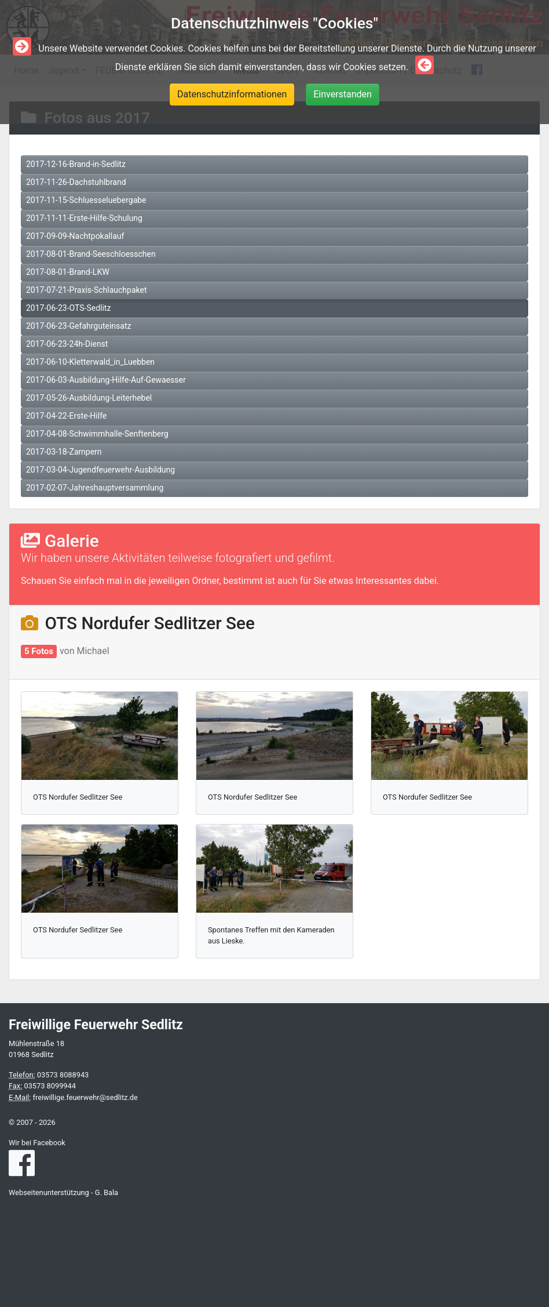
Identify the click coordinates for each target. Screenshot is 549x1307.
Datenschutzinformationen (232, 94)
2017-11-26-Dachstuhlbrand (76, 182)
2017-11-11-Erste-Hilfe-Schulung (84, 218)
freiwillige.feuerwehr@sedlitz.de (84, 1097)
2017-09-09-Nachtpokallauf (75, 236)
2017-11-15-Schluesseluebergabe (86, 200)
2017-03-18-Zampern (64, 451)
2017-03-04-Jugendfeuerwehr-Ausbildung (100, 469)
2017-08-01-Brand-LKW (67, 272)
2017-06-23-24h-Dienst (67, 343)
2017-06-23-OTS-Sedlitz (68, 308)
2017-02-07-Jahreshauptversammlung (94, 487)
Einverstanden (342, 94)
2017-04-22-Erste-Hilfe (66, 415)
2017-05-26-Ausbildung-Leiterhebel (89, 397)
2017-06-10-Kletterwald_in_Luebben (90, 361)
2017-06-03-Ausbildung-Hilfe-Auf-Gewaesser (106, 379)
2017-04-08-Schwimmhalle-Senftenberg (97, 433)
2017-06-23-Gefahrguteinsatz (78, 326)
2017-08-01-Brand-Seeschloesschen (91, 254)
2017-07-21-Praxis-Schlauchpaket (86, 290)
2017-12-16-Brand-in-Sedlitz (76, 164)
